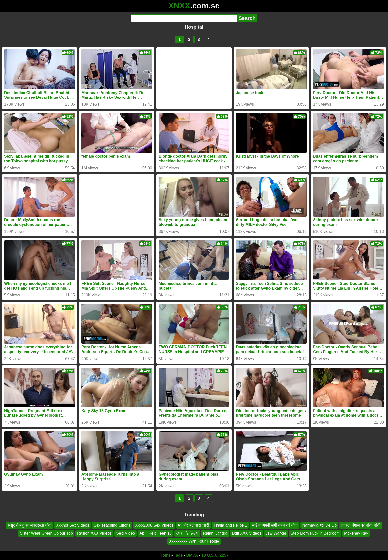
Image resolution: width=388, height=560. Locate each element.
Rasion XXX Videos (94, 533)
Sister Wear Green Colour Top (46, 533)
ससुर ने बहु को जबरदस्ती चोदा (29, 525)
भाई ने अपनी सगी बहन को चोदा (275, 525)
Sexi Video (125, 533)
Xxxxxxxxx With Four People (194, 541)
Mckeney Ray (356, 533)
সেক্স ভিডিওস (187, 533)
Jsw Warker (276, 533)
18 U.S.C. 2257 (214, 555)
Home (165, 555)
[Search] (184, 18)
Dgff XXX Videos (246, 533)
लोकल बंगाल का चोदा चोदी (360, 525)
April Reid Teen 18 (155, 533)
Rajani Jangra (215, 533)
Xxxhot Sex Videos (72, 525)
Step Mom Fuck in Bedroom (315, 533)
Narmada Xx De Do (319, 525)
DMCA (192, 555)
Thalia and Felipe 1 (230, 525)
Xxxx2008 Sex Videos (154, 525)
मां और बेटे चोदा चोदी (193, 525)
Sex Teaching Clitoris (112, 525)
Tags (178, 555)
